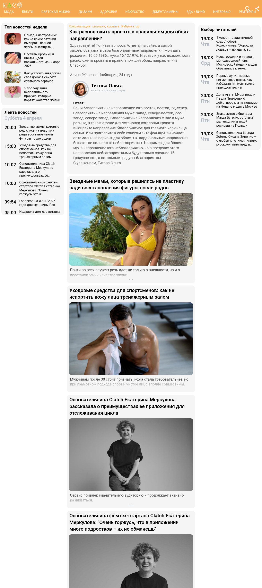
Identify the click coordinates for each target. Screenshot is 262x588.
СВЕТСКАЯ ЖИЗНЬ (55, 12)
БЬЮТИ (27, 12)
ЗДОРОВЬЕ (108, 12)
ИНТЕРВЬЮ (222, 12)
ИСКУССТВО (134, 12)
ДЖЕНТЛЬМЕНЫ (165, 12)
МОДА (9, 12)
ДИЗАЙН (85, 12)
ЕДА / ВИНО (195, 12)
